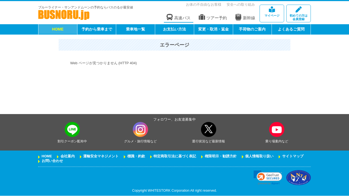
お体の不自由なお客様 (203, 4)
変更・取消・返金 (213, 29)
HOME (58, 29)
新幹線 (245, 17)
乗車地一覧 (135, 29)
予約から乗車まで (97, 29)
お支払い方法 (174, 29)
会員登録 (299, 14)
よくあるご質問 (291, 29)
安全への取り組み (241, 4)
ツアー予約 (213, 17)
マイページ (272, 12)
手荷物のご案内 (252, 29)
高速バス (179, 17)
